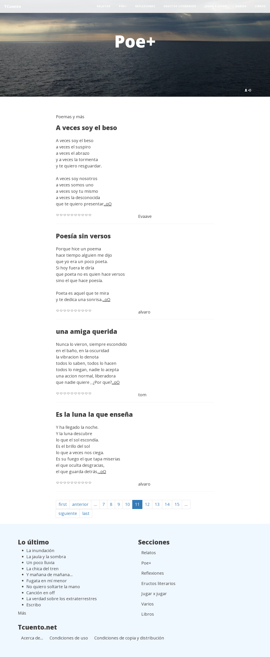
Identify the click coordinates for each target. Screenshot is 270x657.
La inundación (40, 550)
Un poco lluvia (40, 562)
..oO (108, 204)
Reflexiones (145, 6)
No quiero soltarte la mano (53, 586)
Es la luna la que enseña (94, 414)
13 (157, 504)
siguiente (67, 513)
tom (142, 395)
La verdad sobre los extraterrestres (61, 598)
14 (167, 504)
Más (22, 613)
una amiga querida (86, 331)
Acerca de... (32, 638)
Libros (260, 6)
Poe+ (123, 6)
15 (177, 504)
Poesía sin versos (83, 236)
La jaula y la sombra (46, 556)
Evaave (145, 216)
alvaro (144, 312)
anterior (80, 504)
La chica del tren (42, 568)
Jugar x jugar (216, 6)
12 (147, 504)
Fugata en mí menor (46, 581)
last (85, 513)
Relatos (104, 6)
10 (127, 504)
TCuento (12, 6)
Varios (241, 6)
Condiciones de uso (69, 638)
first (63, 504)
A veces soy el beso (86, 127)
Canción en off (40, 593)
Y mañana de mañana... (49, 574)
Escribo (33, 605)
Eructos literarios (180, 6)
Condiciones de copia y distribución (129, 638)
